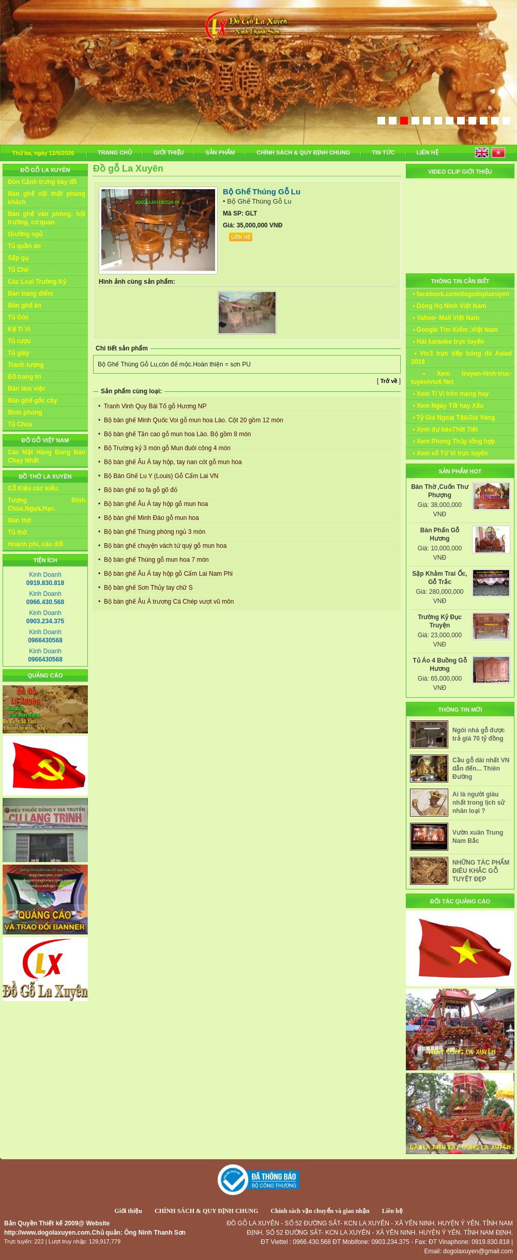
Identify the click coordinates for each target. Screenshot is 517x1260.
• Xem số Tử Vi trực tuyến (449, 453)
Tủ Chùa (20, 424)
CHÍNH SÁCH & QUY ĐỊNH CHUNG (303, 152)
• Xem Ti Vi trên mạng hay (450, 393)
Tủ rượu (19, 341)
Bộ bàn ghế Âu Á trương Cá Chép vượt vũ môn (168, 601)
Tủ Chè (18, 269)
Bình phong (25, 412)
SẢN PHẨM (220, 152)
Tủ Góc (18, 317)
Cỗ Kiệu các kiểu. (33, 488)
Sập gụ (18, 258)
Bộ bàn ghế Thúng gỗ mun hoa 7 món (155, 559)
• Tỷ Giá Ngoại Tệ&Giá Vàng (453, 417)
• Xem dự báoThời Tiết (444, 429)
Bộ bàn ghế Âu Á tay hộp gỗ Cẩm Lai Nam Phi (167, 573)
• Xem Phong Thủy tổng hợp (453, 441)
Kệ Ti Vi (19, 329)
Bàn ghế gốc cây (32, 400)
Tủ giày (18, 353)
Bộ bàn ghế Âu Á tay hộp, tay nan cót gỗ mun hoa (172, 462)
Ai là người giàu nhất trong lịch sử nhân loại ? (478, 803)
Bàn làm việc (27, 388)
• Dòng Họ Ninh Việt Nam (448, 306)
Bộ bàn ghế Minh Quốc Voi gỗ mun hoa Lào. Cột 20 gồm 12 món (192, 420)
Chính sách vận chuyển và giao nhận (320, 1211)
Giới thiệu (128, 1211)
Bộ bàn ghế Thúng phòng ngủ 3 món (154, 531)
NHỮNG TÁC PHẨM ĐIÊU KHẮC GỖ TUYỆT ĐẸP (480, 871)
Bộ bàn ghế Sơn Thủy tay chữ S (147, 587)
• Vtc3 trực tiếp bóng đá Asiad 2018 (461, 357)
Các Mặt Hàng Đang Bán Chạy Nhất (46, 456)
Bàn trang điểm (30, 293)
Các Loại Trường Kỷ (37, 281)
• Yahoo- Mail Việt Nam (445, 317)
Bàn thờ (19, 520)
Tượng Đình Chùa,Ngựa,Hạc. (46, 504)
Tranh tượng (26, 364)
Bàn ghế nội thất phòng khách (46, 198)
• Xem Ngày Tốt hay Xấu (447, 405)
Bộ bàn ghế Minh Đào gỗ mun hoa (150, 517)
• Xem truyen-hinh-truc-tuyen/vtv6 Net (461, 378)
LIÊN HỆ (427, 152)
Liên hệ (392, 1211)
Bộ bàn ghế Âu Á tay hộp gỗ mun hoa (155, 504)
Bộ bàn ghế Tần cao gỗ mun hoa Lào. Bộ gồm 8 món (176, 434)
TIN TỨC (383, 152)
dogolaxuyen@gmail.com (478, 1251)
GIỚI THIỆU (169, 152)
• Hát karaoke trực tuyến (447, 341)
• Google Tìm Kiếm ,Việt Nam (454, 329)
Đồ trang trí (24, 376)
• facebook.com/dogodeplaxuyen (460, 294)
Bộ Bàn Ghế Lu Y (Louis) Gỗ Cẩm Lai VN (160, 476)
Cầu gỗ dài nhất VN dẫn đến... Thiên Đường (480, 768)
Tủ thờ (17, 532)
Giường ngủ (25, 234)
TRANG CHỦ (115, 152)
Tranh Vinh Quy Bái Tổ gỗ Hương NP (154, 406)
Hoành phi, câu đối (35, 544)
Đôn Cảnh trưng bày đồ (42, 182)
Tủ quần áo (24, 246)
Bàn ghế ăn (24, 305)
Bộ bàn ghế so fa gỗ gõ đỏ (139, 490)
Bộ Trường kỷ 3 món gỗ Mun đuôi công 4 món (166, 448)
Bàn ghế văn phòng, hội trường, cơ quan (46, 218)
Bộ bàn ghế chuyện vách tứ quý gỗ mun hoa (164, 545)
